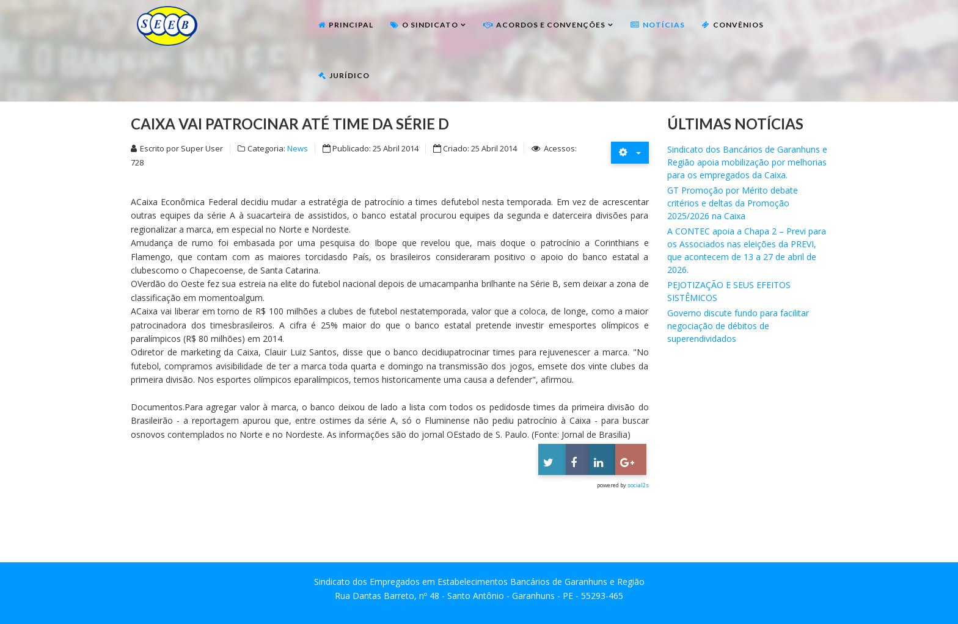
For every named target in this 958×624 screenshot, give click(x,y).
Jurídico (349, 75)
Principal (351, 24)
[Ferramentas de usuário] (630, 152)
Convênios (738, 24)
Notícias (664, 24)
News (297, 148)
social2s (638, 485)
